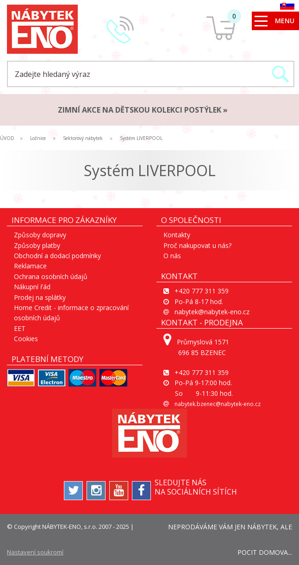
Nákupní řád (32, 286)
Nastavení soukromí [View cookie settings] (35, 552)
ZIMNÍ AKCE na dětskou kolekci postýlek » (143, 110)
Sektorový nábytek (83, 138)
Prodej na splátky (40, 297)
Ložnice (38, 138)
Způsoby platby (37, 245)
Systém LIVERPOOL (141, 138)
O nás (172, 255)
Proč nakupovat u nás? (197, 245)
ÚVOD (7, 138)
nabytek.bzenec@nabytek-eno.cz (217, 404)
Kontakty (176, 234)
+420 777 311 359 (201, 290)
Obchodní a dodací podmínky (57, 255)
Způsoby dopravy (40, 234)
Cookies (26, 338)
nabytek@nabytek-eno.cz (211, 311)
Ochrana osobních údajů (50, 276)
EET (19, 328)
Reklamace (30, 265)
